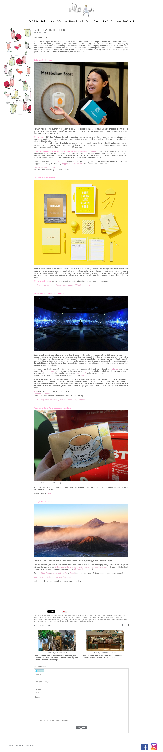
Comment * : (39, 697)
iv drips (54, 617)
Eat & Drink (34, 21)
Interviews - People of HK (122, 21)
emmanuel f (80, 373)
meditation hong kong (98, 617)
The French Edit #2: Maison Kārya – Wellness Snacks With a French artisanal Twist (104, 656)
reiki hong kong (70, 619)
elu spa (63, 615)
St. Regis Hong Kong (82, 569)
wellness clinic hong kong (46, 620)
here (49, 493)
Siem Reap (45, 573)
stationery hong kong (93, 619)
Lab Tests (57, 161)
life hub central (67, 617)
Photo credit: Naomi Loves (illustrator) (46, 483)
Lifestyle (106, 21)
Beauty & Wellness (59, 21)
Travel (97, 21)
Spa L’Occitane (48, 371)
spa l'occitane (80, 619)
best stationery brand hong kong (49, 615)
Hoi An (63, 573)
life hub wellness (78, 617)
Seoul (71, 573)
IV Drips (92, 151)
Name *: (38, 674)
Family (89, 21)
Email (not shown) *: (42, 681)
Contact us (20, 744)
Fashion (45, 21)
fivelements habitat (101, 615)
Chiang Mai (55, 573)
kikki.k (48, 281)
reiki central (60, 619)
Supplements (67, 164)
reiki (54, 619)
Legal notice (30, 744)
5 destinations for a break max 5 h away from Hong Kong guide (82, 567)
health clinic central (44, 617)
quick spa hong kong (45, 619)
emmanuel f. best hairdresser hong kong (80, 615)
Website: (38, 689)
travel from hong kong (108, 619)
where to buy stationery (64, 620)
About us (11, 744)
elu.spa (115, 369)
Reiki (83, 375)
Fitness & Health (76, 21)
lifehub (87, 617)
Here (36, 392)
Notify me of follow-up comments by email (53, 720)
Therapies (77, 164)
